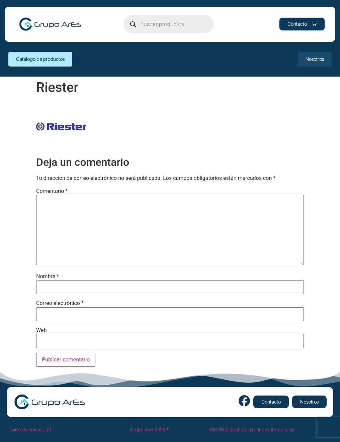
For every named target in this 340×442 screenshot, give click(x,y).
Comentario (52, 191)
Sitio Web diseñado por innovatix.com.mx (251, 429)
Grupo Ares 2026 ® (149, 429)
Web (41, 330)
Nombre (47, 276)
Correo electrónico (60, 303)
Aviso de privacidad (30, 429)
